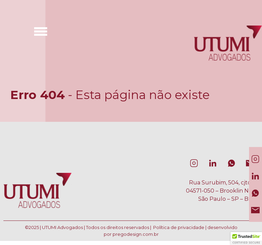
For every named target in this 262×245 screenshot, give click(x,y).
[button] (246, 238)
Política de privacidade (178, 227)
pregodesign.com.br (136, 234)
